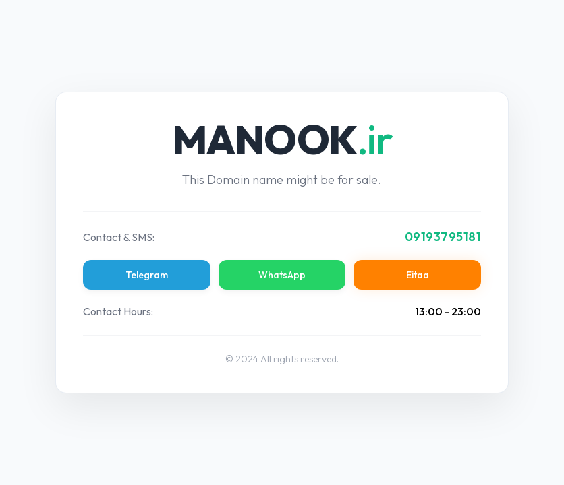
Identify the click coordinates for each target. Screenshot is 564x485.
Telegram (146, 275)
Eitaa (417, 275)
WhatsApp (282, 275)
